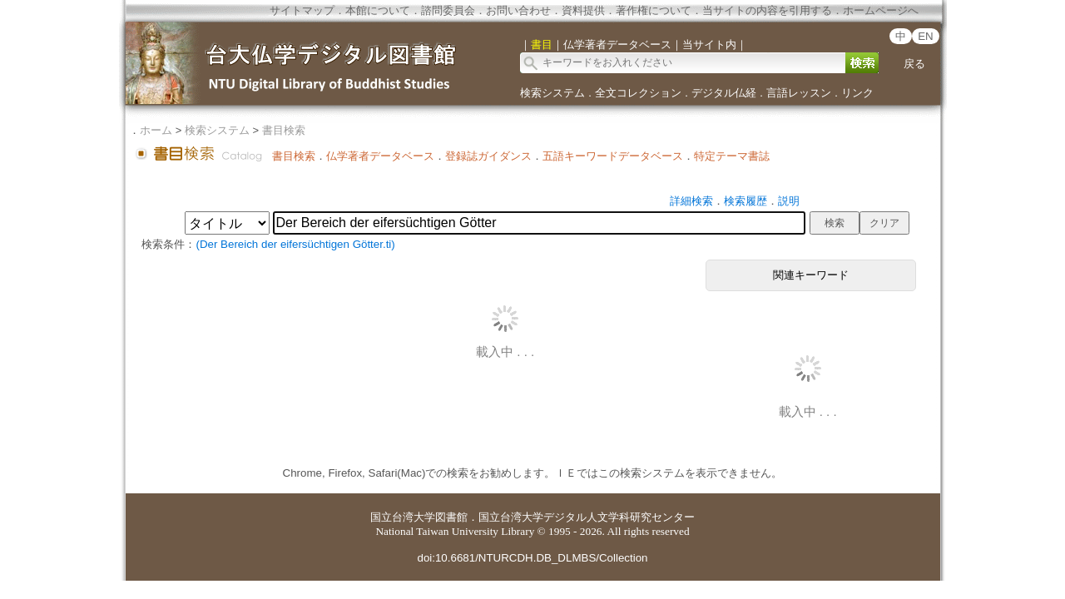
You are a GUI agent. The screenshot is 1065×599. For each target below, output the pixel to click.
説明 (789, 201)
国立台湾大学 (402, 517)
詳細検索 (691, 201)
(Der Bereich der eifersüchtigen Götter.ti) (295, 244)
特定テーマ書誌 (732, 156)
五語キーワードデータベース (612, 156)
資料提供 (583, 10)
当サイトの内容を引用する (767, 10)
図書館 (451, 517)
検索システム (552, 93)
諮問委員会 (448, 10)
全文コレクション (638, 93)
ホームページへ (881, 10)
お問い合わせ (518, 10)
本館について (377, 10)
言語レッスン (798, 93)
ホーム (156, 130)
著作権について (653, 10)
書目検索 (283, 130)
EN (926, 36)
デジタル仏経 (723, 93)
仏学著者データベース (380, 156)
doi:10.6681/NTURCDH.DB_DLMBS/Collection (532, 558)
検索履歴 (745, 201)
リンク (857, 93)
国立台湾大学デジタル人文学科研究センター (586, 517)
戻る (914, 63)
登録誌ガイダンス (488, 156)
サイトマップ (302, 10)
